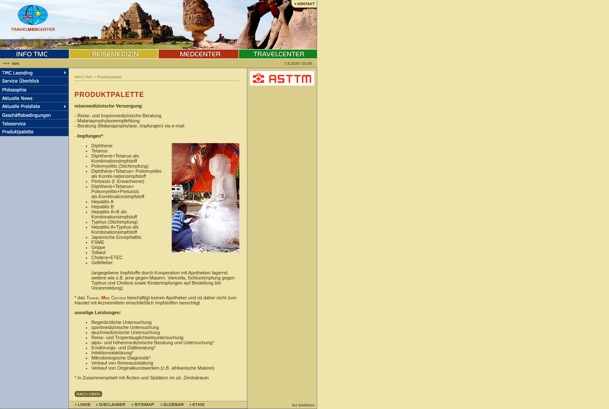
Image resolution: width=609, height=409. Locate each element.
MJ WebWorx (303, 405)
